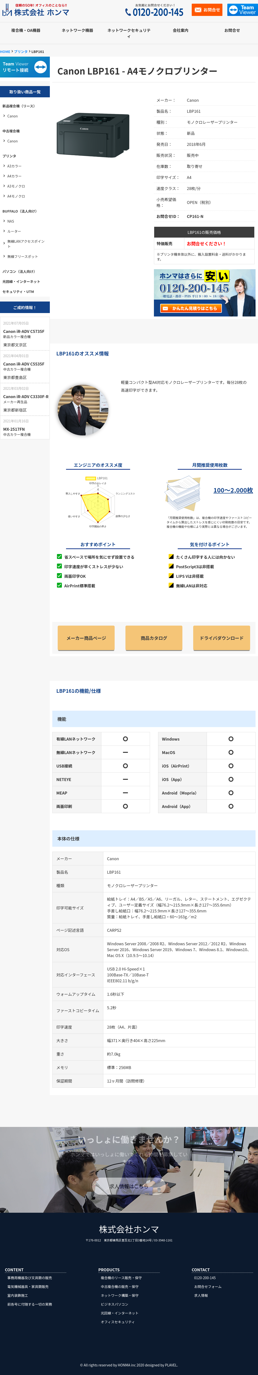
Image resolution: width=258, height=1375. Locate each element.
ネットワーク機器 (77, 30)
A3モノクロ (16, 186)
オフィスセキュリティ (118, 1321)
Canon (12, 116)
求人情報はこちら (129, 1185)
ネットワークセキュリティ (129, 33)
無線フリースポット (22, 256)
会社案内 (181, 30)
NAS (10, 221)
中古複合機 (11, 130)
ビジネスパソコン (114, 1304)
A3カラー (14, 166)
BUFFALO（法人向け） (20, 211)
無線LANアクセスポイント (26, 244)
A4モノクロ (16, 196)
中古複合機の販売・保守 (120, 1286)
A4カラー (14, 176)
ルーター (14, 231)
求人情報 (201, 1295)
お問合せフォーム (208, 1286)
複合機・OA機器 (25, 30)
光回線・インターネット (21, 281)
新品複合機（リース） (19, 105)
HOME (5, 51)
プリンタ (21, 51)
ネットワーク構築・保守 (120, 1295)
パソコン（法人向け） (19, 271)
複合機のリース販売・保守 (121, 1277)
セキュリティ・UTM (18, 291)
